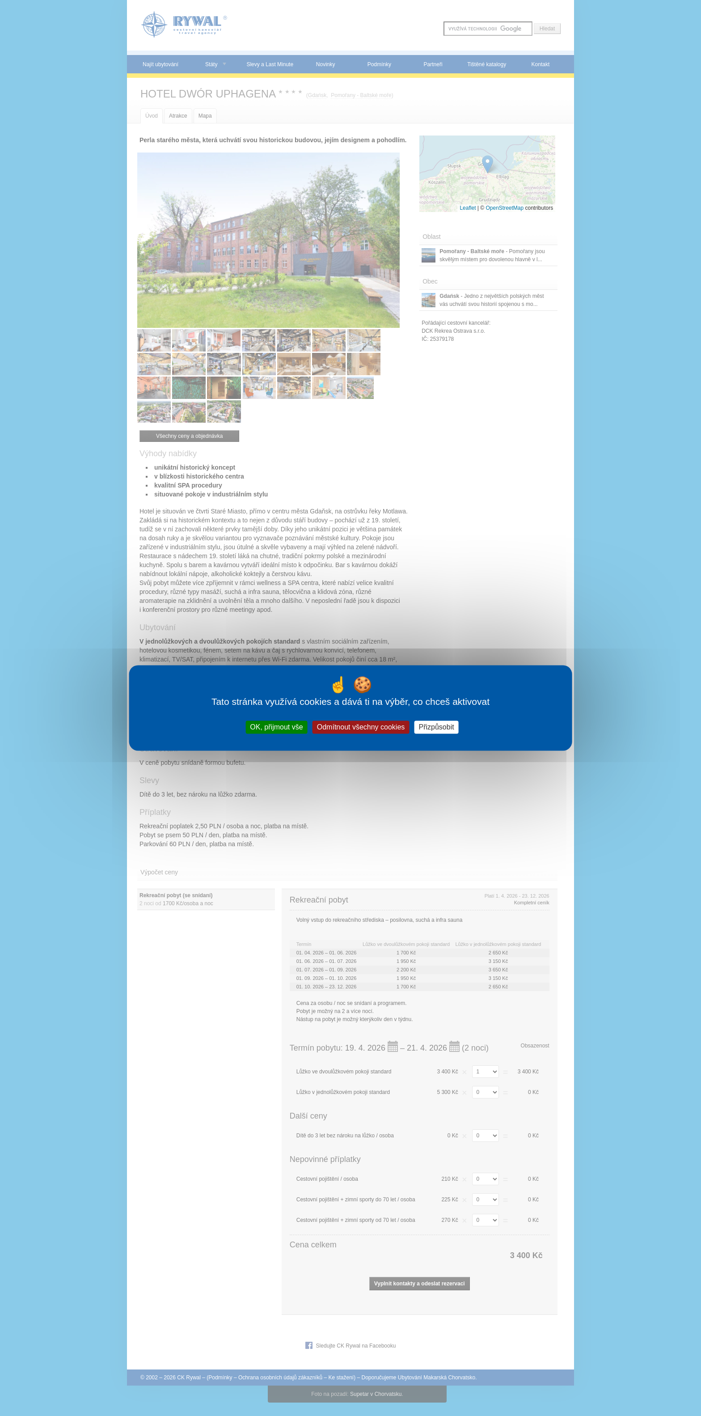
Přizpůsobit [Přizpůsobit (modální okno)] (436, 727)
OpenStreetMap (505, 208)
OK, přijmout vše (276, 727)
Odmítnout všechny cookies (361, 727)
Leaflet (468, 208)
